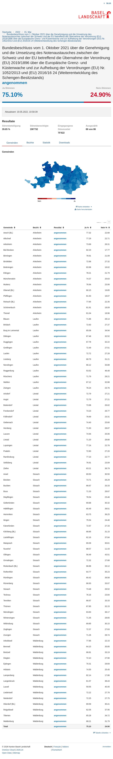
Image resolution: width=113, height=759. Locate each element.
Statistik (46, 142)
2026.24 (19, 750)
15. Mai (27, 32)
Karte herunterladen (83, 209)
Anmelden (107, 747)
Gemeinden (12, 143)
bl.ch (108, 3)
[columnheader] (17, 227)
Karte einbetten (84, 207)
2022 (17, 32)
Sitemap (16, 753)
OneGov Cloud (8, 750)
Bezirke (30, 142)
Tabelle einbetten (102, 733)
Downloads (64, 142)
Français (57, 747)
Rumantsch (57, 750)
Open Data (6, 753)
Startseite (7, 32)
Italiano (65, 747)
